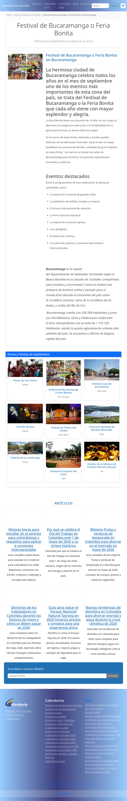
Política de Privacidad (57, 732)
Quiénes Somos (14, 715)
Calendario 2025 (64, 5)
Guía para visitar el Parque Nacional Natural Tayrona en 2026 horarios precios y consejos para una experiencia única (63, 618)
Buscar (115, 5)
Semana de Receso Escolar (60, 709)
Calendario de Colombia (15, 5)
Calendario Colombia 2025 (60, 735)
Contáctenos (12, 719)
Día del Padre (92, 713)
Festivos (37, 3)
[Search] (100, 5)
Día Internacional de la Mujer (102, 705)
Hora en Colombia (55, 717)
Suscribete (113, 676)
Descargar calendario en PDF (62, 747)
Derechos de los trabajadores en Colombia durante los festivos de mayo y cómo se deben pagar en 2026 (24, 618)
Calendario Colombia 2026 (60, 739)
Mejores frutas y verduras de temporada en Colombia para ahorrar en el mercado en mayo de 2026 (103, 539)
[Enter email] (57, 676)
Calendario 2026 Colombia (63, 794)
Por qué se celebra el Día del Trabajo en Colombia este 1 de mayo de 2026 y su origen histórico (63, 537)
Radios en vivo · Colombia (60, 721)
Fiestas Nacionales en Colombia (63, 706)
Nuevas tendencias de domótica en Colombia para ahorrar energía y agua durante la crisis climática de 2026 (103, 616)
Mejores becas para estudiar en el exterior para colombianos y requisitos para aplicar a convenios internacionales (24, 539)
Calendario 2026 (50, 5)
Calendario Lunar (55, 762)
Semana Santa (53, 713)
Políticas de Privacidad (18, 711)
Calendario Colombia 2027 (60, 743)
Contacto (85, 3)
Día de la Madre (94, 709)
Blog (75, 3)
